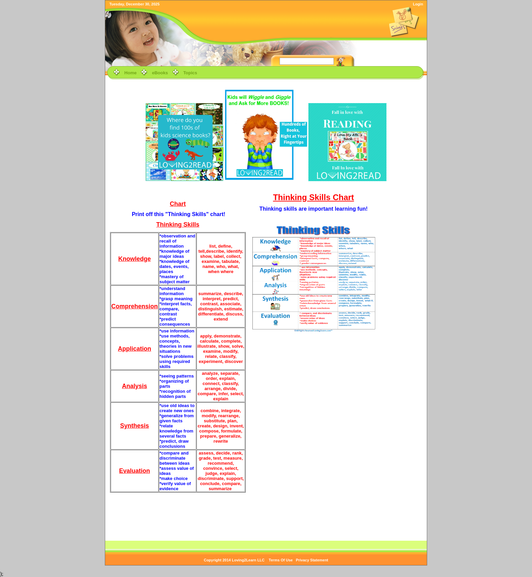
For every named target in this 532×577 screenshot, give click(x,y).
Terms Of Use (281, 560)
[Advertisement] (403, 285)
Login (418, 4)
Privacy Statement (312, 560)
